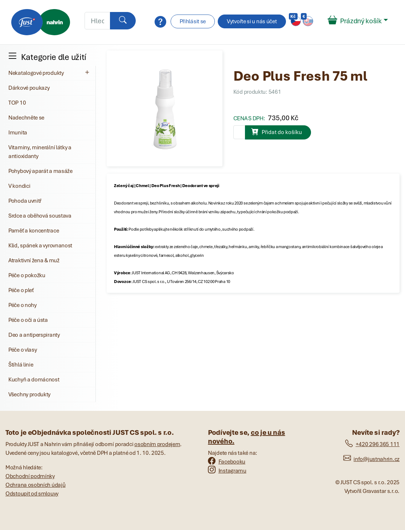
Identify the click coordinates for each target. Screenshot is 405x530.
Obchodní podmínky (30, 476)
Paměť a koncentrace (33, 230)
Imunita (17, 132)
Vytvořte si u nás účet (252, 21)
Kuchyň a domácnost (34, 379)
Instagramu (227, 470)
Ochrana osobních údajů (35, 485)
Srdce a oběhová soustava (39, 215)
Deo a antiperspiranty (34, 335)
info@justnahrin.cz (371, 459)
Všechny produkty (29, 394)
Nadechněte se (26, 117)
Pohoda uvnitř (24, 201)
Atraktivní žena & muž (34, 260)
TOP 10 (17, 102)
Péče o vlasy (22, 349)
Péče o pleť (21, 290)
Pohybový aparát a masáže (40, 171)
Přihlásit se (193, 21)
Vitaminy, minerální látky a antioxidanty (39, 152)
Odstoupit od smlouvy (31, 493)
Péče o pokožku (26, 275)
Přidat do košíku (276, 132)
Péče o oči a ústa (28, 320)
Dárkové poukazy (29, 88)
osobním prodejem (157, 444)
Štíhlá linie (20, 364)
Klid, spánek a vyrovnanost (40, 245)
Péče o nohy (22, 305)
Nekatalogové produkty (49, 73)
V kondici (19, 186)
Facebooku (226, 461)
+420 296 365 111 (372, 444)
